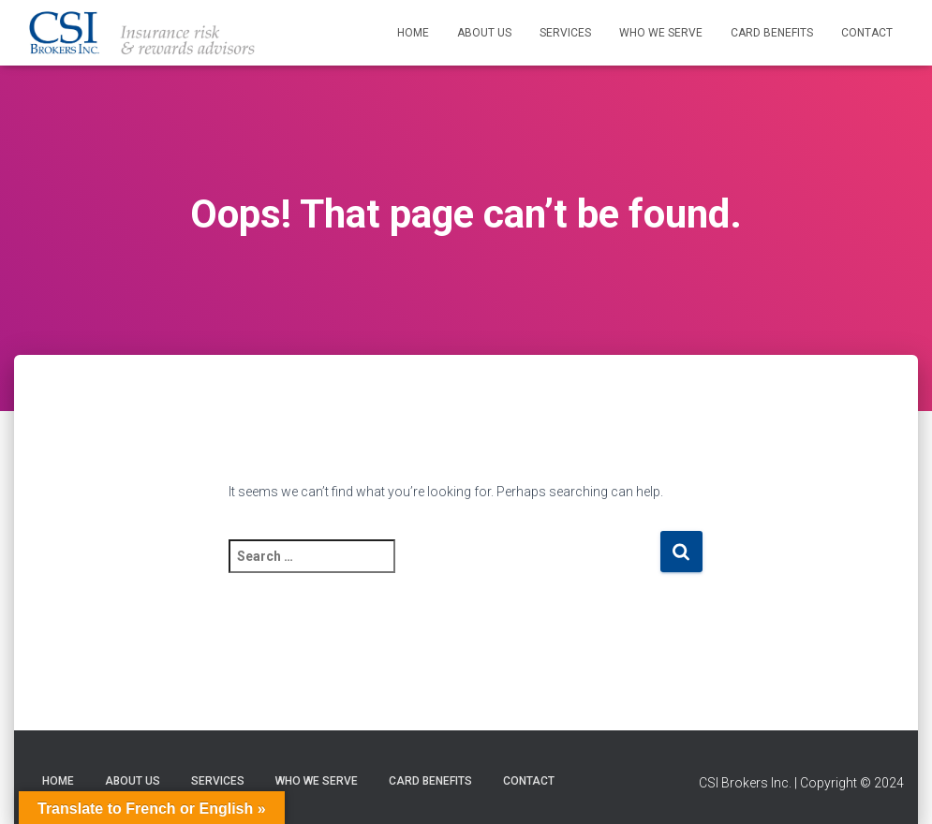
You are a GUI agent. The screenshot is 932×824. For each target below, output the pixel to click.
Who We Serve (661, 32)
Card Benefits (772, 32)
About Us (484, 32)
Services (565, 32)
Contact (867, 32)
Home (413, 32)
